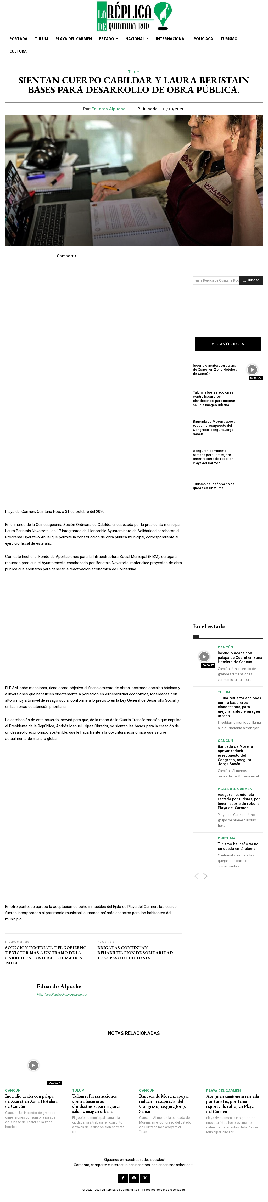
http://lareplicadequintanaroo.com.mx (61, 994)
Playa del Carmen (235, 788)
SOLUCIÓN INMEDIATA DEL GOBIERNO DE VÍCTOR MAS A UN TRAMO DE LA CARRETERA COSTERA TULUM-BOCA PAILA (46, 955)
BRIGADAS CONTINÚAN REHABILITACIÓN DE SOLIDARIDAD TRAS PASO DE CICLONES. (135, 953)
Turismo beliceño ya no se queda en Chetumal (213, 486)
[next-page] (205, 876)
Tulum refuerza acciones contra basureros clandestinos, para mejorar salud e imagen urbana (214, 399)
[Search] (251, 280)
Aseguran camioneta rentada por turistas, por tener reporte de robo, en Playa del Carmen (216, 457)
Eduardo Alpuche (109, 108)
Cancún (225, 647)
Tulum (134, 72)
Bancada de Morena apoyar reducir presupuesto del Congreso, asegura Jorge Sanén (214, 428)
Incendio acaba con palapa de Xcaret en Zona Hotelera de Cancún (214, 370)
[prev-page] (196, 876)
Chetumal (227, 838)
